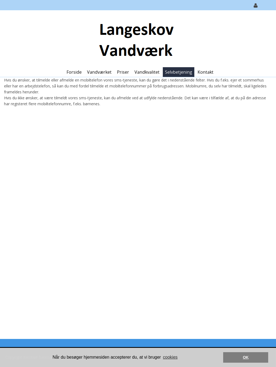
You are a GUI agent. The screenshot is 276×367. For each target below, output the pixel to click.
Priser (123, 72)
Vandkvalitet (147, 72)
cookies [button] (170, 357)
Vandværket (99, 72)
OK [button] (246, 357)
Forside (74, 72)
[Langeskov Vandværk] (136, 38)
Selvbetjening (178, 72)
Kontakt (205, 72)
